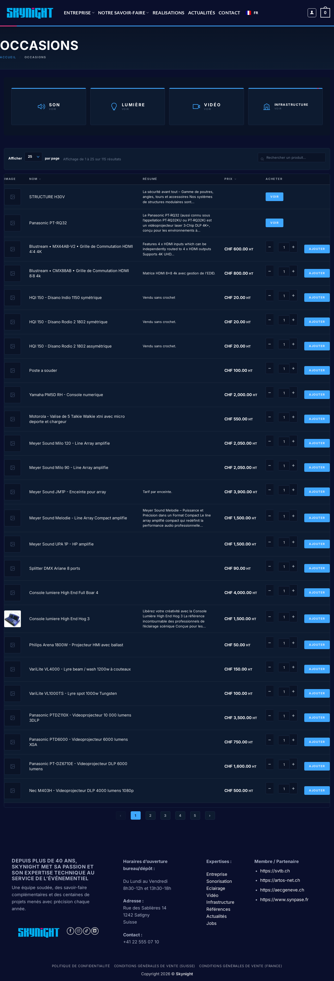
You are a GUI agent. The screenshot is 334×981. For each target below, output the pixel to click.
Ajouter (317, 249)
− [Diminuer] (269, 246)
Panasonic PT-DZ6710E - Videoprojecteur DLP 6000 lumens (78, 766)
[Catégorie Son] (48, 106)
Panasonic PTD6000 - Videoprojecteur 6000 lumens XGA (78, 742)
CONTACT (229, 12)
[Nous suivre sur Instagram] (78, 931)
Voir (274, 196)
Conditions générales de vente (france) (240, 966)
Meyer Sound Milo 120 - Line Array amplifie (69, 443)
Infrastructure (220, 902)
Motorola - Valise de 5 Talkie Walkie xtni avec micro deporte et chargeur (77, 419)
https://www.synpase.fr (284, 899)
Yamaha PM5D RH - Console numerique (66, 394)
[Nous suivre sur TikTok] (87, 931)
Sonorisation (219, 881)
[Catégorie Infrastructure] (285, 106)
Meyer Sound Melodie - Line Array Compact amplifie (78, 517)
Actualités (201, 12)
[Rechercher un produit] (292, 157)
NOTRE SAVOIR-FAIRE (123, 12)
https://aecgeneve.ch (282, 889)
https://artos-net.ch (280, 880)
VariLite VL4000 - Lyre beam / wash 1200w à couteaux (80, 669)
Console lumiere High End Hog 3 (59, 618)
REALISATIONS (168, 12)
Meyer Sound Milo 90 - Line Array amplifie (68, 467)
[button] (312, 12)
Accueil (8, 57)
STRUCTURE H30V (47, 196)
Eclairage (215, 888)
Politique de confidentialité (81, 966)
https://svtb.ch (275, 870)
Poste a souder (43, 370)
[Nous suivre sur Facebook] (70, 931)
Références (218, 909)
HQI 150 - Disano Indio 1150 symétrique (65, 297)
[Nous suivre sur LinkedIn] (95, 931)
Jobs (211, 923)
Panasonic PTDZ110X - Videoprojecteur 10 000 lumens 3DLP (80, 718)
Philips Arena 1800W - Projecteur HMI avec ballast (76, 644)
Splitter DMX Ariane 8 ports (54, 568)
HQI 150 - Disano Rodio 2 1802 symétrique (68, 321)
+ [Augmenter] (293, 246)
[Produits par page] (33, 156)
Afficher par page (33, 156)
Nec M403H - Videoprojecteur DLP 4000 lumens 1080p (81, 790)
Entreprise (79, 12)
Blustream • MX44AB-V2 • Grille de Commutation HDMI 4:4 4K (81, 249)
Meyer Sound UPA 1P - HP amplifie (61, 544)
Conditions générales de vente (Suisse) (154, 966)
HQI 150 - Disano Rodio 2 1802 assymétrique (70, 346)
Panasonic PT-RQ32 (48, 222)
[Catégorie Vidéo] (206, 106)
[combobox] (252, 13)
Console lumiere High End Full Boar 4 (63, 592)
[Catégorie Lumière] (127, 106)
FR (252, 12)
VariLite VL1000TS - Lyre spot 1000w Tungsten (73, 693)
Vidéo (212, 895)
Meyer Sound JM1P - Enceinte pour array (67, 491)
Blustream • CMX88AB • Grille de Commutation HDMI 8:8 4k (79, 273)
